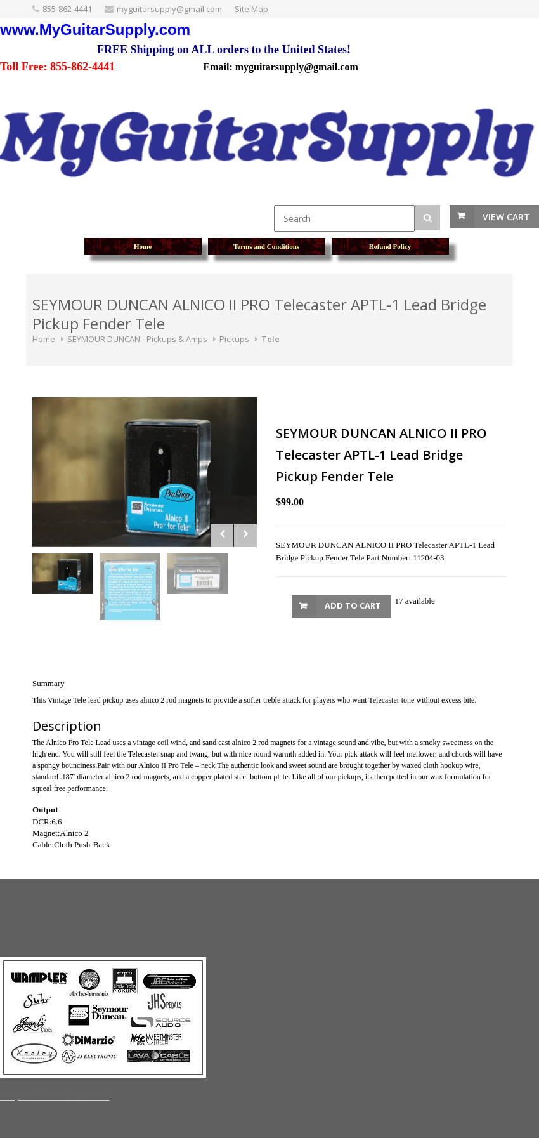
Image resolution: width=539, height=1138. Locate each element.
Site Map (251, 9)
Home (43, 339)
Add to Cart (353, 605)
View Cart (506, 217)
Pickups (234, 339)
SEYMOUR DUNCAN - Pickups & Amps (137, 339)
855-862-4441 (67, 9)
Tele (270, 339)
